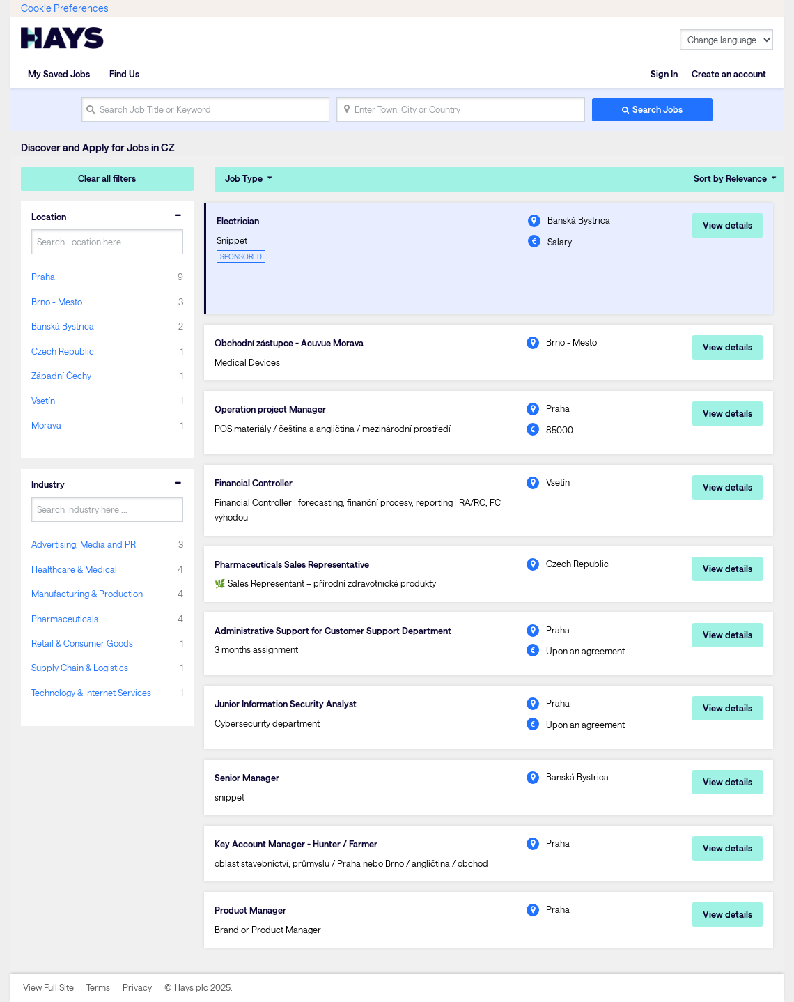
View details (727, 225)
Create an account (729, 74)
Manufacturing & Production (87, 594)
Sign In (664, 74)
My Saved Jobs (59, 74)
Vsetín (43, 401)
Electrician (238, 221)
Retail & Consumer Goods (82, 643)
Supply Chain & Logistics (79, 667)
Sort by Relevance (730, 178)
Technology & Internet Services (91, 692)
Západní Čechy (61, 375)
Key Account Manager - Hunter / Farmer (296, 844)
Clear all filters (107, 178)
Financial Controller (254, 483)
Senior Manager (247, 778)
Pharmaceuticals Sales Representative (292, 564)
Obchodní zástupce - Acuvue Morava (289, 343)
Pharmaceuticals (64, 619)
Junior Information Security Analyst (286, 704)
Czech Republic (62, 351)
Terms (98, 987)
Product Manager (250, 910)
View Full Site (48, 987)
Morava (46, 425)
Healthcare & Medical (74, 569)
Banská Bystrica (62, 326)
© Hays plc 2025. (198, 987)
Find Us (124, 74)
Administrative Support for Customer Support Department (333, 630)
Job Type (244, 178)
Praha (43, 277)
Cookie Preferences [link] (64, 8)
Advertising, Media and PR (83, 544)
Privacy (137, 987)
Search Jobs (657, 109)
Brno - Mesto (56, 302)
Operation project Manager (270, 409)
